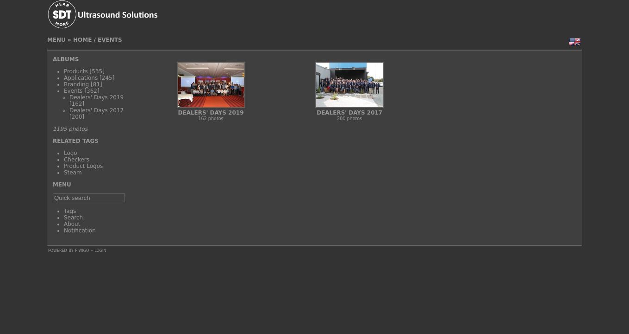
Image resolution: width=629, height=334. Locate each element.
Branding (76, 84)
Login (100, 250)
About (72, 224)
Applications (81, 78)
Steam (73, 172)
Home (82, 40)
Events (110, 40)
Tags (70, 211)
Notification (80, 230)
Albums (66, 59)
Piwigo (82, 250)
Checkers (76, 159)
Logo (70, 153)
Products (76, 71)
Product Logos (83, 166)
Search (73, 217)
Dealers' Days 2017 (96, 110)
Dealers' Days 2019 (96, 97)
